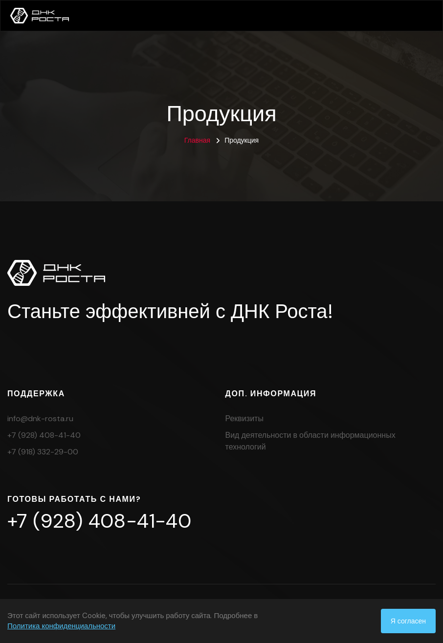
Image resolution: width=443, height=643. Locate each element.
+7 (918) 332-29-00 (42, 452)
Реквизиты (244, 418)
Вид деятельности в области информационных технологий (310, 441)
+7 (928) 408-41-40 (44, 435)
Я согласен (408, 621)
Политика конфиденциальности (61, 626)
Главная (197, 140)
